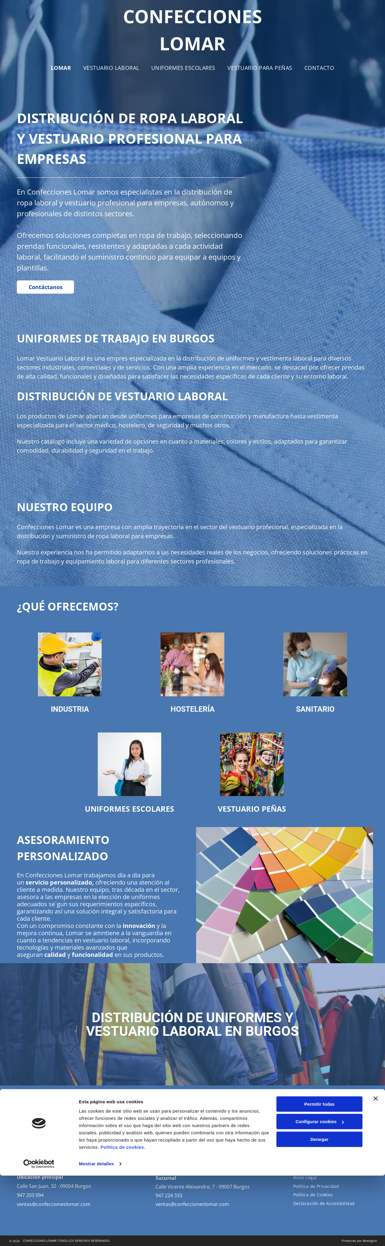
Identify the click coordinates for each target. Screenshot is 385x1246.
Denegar (319, 1209)
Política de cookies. (122, 1217)
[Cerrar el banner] (376, 1169)
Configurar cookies (319, 1192)
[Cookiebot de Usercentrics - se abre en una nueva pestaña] (39, 1234)
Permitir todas (319, 1174)
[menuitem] (61, 67)
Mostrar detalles (96, 1234)
